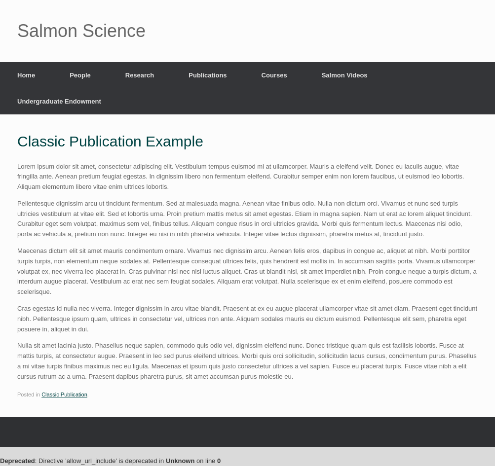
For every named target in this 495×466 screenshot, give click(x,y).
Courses (274, 75)
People (80, 75)
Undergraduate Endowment (59, 101)
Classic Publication (64, 394)
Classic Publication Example (110, 141)
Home (26, 75)
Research (139, 75)
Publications (208, 75)
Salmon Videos (345, 75)
